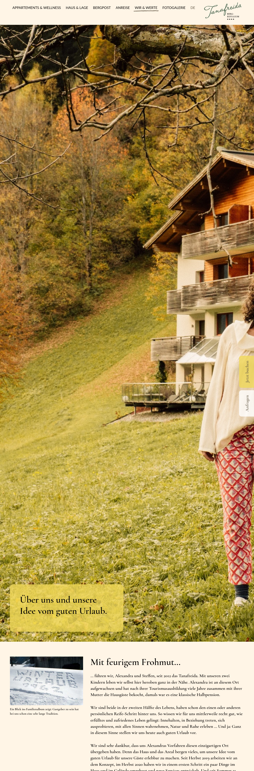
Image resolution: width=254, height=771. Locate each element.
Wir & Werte (146, 7)
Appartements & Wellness (36, 7)
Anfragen (247, 403)
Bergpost (102, 7)
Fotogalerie (174, 7)
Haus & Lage (77, 7)
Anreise (123, 7)
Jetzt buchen (247, 372)
